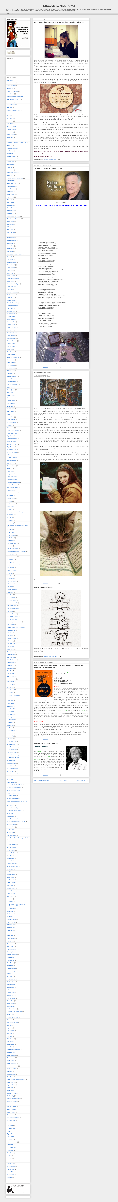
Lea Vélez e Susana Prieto (14, 698)
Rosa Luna (10, 1014)
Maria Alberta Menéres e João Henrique (17, 801)
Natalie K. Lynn (11, 882)
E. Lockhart (10, 387)
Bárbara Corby (11, 213)
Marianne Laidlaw (11, 824)
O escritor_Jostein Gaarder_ (46, 743)
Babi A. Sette (10, 202)
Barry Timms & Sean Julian (14, 218)
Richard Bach (10, 1001)
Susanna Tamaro (11, 1109)
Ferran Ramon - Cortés (13, 430)
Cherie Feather (11, 319)
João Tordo (10, 586)
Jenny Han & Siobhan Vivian (14, 565)
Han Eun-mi (10, 468)
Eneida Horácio (11, 419)
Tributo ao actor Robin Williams (48, 168)
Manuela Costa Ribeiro (13, 774)
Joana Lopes (10, 575)
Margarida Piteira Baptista (13, 790)
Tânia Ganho (10, 1136)
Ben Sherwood (11, 237)
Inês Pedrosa (10, 506)
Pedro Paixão (10, 963)
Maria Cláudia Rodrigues (13, 808)
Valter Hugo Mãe (11, 1166)
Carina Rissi (10, 270)
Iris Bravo (9, 509)
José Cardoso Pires (12, 605)
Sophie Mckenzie (11, 1085)
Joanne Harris (10, 578)
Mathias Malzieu (11, 842)
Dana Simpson (11, 351)
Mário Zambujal (11, 827)
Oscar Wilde (10, 911)
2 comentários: (52, 159)
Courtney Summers (12, 341)
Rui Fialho (9, 1025)
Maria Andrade (11, 805)
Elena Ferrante (11, 408)
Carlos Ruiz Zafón (11, 286)
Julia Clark (9, 633)
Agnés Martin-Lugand (12, 91)
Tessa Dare (10, 1144)
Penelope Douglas (11, 971)
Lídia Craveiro (10, 714)
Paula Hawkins (11, 943)
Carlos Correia (10, 281)
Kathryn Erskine (11, 662)
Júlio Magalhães (11, 643)
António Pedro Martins (12, 183)
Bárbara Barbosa (11, 208)
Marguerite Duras (11, 795)
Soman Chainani (11, 1074)
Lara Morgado (10, 684)
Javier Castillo (10, 540)
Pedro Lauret (10, 957)
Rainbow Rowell (11, 981)
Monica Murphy (11, 874)
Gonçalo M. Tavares (12, 457)
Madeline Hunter (11, 760)
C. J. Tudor (10, 256)
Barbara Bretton (11, 210)
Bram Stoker (10, 243)
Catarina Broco (11, 300)
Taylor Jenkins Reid (12, 1142)
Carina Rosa (10, 273)
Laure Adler (10, 692)
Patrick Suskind (11, 938)
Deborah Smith (11, 370)
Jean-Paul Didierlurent (12, 548)
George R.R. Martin (12, 452)
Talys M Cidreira (11, 1134)
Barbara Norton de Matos (13, 216)
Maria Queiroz (10, 816)
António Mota (10, 180)
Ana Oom (9, 145)
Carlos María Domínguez (13, 284)
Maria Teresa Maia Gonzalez (14, 819)
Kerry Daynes (10, 668)
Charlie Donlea (11, 316)
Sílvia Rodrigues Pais (12, 1066)
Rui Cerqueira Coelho (12, 1022)
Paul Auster (10, 941)
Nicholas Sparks (11, 888)
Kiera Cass (10, 671)
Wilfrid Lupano (10, 1174)
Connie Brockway (11, 338)
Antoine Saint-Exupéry (12, 172)
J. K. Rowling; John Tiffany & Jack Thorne (17, 525)
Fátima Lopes (10, 427)
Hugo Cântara (10, 490)
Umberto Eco (10, 1163)
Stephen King (10, 1096)
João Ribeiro (10, 584)
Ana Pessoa (10, 151)
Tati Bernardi (10, 1139)
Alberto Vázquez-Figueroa (13, 99)
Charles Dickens (11, 313)
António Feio (10, 175)
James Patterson (11, 535)
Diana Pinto (10, 373)
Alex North (9, 107)
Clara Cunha (10, 330)
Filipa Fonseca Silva (12, 433)
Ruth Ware (9, 1036)
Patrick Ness (10, 935)
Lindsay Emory (11, 719)
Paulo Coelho (10, 946)
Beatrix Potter (10, 221)
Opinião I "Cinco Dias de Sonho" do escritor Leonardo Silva (16, 905)
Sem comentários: (53, 367)
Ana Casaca (10, 137)
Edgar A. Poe (10, 395)
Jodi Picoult (10, 592)
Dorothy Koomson (11, 381)
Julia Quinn (10, 635)
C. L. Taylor (10, 259)
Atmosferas (10, 191)
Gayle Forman (10, 447)
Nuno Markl (10, 899)
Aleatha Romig (11, 102)
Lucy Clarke (10, 738)
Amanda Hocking (11, 129)
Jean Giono (10, 546)
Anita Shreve (10, 164)
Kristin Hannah (11, 681)
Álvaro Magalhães (11, 126)
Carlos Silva (10, 289)
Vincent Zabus (10, 1172)
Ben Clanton (10, 235)
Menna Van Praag (11, 852)
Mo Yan (9, 871)
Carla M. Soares (11, 275)
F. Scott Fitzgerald (11, 422)
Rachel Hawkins (11, 979)
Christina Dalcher (11, 322)
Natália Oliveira (11, 880)
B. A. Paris (9, 199)
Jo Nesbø (9, 573)
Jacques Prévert (11, 532)
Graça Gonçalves (11, 460)
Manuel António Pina (12, 768)
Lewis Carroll (10, 709)
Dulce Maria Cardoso (12, 384)
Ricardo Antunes (11, 998)
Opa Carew (10, 901)
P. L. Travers (10, 914)
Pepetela (9, 973)
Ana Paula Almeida (12, 148)
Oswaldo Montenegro (43, 329)
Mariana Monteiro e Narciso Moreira (16, 821)
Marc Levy (9, 776)
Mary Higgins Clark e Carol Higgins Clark (17, 838)
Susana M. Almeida (12, 1101)
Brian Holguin (10, 246)
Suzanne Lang (10, 1114)
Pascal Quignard (11, 922)
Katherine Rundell (11, 660)
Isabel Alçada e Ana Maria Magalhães (16, 512)
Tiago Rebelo (10, 1152)
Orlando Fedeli (11, 908)
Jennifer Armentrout (12, 556)
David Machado (11, 365)
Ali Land (9, 115)
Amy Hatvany (10, 132)
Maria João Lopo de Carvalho (14, 810)
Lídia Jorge (10, 717)
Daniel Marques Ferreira (13, 357)
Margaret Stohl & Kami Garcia (14, 785)
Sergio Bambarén (11, 1055)
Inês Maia (9, 501)
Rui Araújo (9, 1019)
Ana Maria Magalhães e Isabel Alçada (16, 142)
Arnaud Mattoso (11, 189)
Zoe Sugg (9, 1177)
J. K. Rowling (10, 523)
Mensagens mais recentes (41, 780)
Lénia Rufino (10, 700)
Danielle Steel (10, 360)
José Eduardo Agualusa (13, 608)
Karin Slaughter (11, 654)
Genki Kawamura (11, 449)
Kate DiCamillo (11, 657)
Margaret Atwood (11, 782)
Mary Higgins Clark (12, 835)
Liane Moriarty (10, 711)
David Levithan (11, 362)
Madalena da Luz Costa (13, 757)
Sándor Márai (10, 1044)
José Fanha (10, 611)
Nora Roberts (10, 896)
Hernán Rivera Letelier (13, 487)
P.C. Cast (9, 916)
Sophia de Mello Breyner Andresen (16, 1079)
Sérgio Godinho (11, 1057)
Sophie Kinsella (11, 1082)
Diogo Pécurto (10, 379)
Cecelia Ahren (10, 308)
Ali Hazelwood (10, 113)
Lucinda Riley (10, 736)
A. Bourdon (10, 80)
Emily (8, 414)
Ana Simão (10, 153)
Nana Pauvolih (11, 877)
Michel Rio (9, 861)
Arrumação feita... (42, 376)
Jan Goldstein (10, 537)
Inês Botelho (10, 495)
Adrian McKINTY (11, 85)
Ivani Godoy (10, 517)
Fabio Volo (9, 425)
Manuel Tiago (10, 771)
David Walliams (11, 368)
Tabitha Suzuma (11, 1128)
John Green (10, 594)
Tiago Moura (10, 1150)
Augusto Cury (10, 197)
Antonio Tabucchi (11, 186)
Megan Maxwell (11, 850)
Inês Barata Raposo (12, 493)
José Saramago (11, 624)
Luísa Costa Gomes (12, 747)
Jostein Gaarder (61, 674)
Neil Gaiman (10, 885)
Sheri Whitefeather (12, 1063)
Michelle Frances (11, 863)
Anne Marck (10, 170)
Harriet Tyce (10, 471)
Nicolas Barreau (11, 890)
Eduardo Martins (11, 400)
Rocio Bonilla (10, 1006)
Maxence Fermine (11, 847)
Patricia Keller (10, 924)
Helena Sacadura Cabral (13, 482)
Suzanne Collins (11, 1112)
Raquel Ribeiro (11, 984)
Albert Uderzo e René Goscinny (15, 96)
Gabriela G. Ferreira (12, 444)
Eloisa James (10, 411)
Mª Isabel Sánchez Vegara (14, 755)
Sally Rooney (10, 1041)
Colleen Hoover (11, 335)
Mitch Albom (10, 869)
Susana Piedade (11, 1104)
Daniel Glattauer (11, 354)
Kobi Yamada (10, 676)
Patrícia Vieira (10, 930)
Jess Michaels (10, 567)
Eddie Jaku (10, 392)
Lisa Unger (10, 727)
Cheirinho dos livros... (43, 587)
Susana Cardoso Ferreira (13, 1098)
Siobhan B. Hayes (11, 1068)
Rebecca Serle (11, 992)
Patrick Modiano (11, 933)
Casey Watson (11, 297)
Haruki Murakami (11, 476)
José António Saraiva (12, 603)
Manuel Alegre (10, 766)
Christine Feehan (11, 327)
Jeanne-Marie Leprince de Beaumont (16, 551)
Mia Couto (9, 855)
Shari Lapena (10, 1060)
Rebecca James (11, 990)
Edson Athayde (11, 398)
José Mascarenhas (12, 619)
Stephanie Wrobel (11, 1093)
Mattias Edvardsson (12, 844)
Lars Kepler (10, 687)
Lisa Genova (10, 722)
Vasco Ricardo (10, 1169)
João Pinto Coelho (11, 581)
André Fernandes (11, 156)
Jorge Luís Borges (11, 600)
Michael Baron (10, 858)
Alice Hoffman (10, 118)
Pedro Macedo (11, 960)
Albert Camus (10, 94)
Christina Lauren (11, 324)
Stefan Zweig (10, 1090)
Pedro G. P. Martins (12, 954)
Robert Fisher (10, 1003)
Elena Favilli (10, 406)
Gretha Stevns (10, 463)
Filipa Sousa (10, 436)
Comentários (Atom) (64, 786)
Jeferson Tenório (11, 554)
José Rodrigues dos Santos (14, 622)
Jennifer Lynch (11, 559)
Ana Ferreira (10, 140)
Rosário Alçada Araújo (12, 1017)
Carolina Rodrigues (12, 292)
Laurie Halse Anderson (13, 695)
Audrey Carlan (10, 194)
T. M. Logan (10, 1125)
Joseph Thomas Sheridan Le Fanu (16, 627)
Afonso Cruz (10, 88)
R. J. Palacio (10, 976)
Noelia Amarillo (11, 893)
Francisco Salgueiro (12, 438)
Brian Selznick (10, 248)
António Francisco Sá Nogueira (15, 178)
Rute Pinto (9, 1033)
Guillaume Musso (11, 465)
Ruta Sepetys (10, 1030)
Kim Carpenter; (11, 673)
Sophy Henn (10, 1087)
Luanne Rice (10, 733)
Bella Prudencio (11, 232)
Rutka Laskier (10, 1038)
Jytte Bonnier (10, 646)
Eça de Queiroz (11, 389)
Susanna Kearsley (11, 1106)
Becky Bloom (10, 224)
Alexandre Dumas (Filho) (13, 110)
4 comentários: (52, 583)
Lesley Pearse (10, 703)
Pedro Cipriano (11, 952)
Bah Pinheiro (10, 205)
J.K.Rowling (10, 529)
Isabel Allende (10, 514)
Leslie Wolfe (10, 706)
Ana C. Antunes (11, 134)
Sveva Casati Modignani (13, 1117)
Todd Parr (9, 1158)
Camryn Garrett (11, 265)
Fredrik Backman (11, 441)
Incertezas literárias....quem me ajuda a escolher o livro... (59, 22)
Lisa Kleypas (10, 725)
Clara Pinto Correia (12, 332)
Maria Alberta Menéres (13, 798)
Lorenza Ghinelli (11, 730)
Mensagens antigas (82, 780)
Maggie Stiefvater (11, 763)
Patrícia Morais (11, 927)
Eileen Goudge (11, 403)
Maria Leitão (10, 813)
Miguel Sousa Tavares (12, 866)
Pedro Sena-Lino (11, 968)
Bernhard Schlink (11, 240)
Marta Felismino (11, 829)
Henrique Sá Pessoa (12, 485)
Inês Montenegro (11, 503)
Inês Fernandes (11, 498)
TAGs (8, 1131)
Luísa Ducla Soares (12, 741)
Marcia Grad (10, 779)
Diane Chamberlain (12, 376)
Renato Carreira (11, 995)
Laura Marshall (11, 689)
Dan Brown (10, 349)
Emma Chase (10, 417)
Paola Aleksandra (11, 919)
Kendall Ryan (10, 665)
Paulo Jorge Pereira (12, 949)
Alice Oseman (10, 123)
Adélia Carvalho (11, 83)
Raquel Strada (10, 987)
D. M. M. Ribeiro (11, 346)
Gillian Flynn (10, 455)
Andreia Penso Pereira (13, 159)
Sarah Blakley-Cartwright (13, 1049)
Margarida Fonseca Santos (14, 787)
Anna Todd (10, 167)
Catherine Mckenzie (12, 303)
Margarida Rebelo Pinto (13, 793)
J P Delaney (10, 520)
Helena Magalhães (12, 479)
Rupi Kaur (9, 1028)
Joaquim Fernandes (12, 589)
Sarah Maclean (11, 1052)
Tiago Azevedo (11, 1147)
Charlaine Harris (11, 311)
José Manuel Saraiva (12, 616)
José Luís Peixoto (11, 613)
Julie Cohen (10, 641)
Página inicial (11, 13)
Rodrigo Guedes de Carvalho (14, 1011)
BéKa (8, 227)
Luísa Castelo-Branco (12, 744)
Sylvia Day (9, 1123)
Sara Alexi (9, 1047)
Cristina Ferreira (11, 343)
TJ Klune (9, 1155)
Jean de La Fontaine (12, 543)
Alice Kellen (10, 121)
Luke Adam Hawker (12, 752)
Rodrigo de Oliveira (12, 1009)
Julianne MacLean (11, 638)
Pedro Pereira (10, 965)
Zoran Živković (11, 1180)
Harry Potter (10, 474)
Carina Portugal (11, 267)
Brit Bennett (10, 251)
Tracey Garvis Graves (12, 1161)
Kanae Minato (10, 649)
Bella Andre (10, 229)
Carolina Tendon (11, 294)
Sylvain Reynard (11, 1120)
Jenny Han (10, 562)
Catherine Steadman (12, 305)
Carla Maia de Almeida (13, 278)
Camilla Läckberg (11, 262)
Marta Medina (10, 832)
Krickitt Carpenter (11, 679)
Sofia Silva (9, 1071)
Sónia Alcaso (10, 1076)
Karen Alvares (10, 651)
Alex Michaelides (11, 104)
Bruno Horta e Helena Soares (14, 254)
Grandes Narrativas (66, 683)
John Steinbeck (11, 597)
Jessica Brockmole (12, 570)
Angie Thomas (10, 161)
